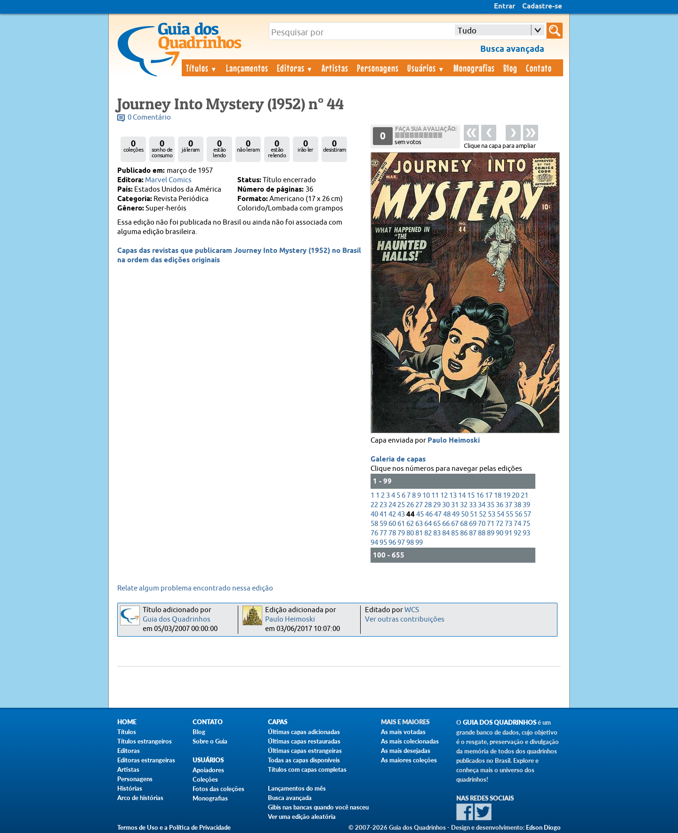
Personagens (378, 67)
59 (383, 523)
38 (517, 505)
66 (446, 523)
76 (374, 533)
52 (482, 514)
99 (419, 542)
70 (481, 523)
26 (410, 505)
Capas (277, 722)
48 (447, 514)
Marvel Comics (168, 180)
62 (410, 523)
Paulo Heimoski (454, 440)
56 (518, 514)
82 (428, 533)
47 (438, 514)
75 (526, 523)
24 (392, 505)
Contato (539, 67)
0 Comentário (149, 117)
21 (524, 495)
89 (490, 533)
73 (508, 523)
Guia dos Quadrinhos (176, 619)
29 (437, 505)
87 (472, 533)
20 (515, 495)
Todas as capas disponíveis (304, 760)
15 (471, 495)
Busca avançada (290, 797)
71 (490, 523)
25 (401, 505)
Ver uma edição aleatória (302, 816)
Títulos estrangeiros (144, 741)
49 (456, 514)
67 (455, 523)
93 (526, 533)
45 (420, 514)
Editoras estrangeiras (146, 760)
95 (383, 542)
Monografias (474, 67)
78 (392, 533)
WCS (411, 610)
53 (491, 514)
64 (428, 523)
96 (392, 542)
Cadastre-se (542, 6)
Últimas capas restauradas (304, 741)
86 (464, 533)
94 (374, 542)
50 (464, 514)
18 (497, 495)
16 (480, 495)
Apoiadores (208, 770)
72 (499, 523)
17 (488, 495)
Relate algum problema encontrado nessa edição (195, 588)
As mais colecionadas (410, 741)
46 (429, 514)
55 (509, 514)
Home (126, 722)
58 (374, 523)
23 (383, 505)
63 (419, 523)
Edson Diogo (543, 827)
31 (455, 505)
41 (383, 514)
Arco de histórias (140, 797)
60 (392, 523)
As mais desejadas (405, 750)
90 (499, 533)
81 (419, 533)
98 (410, 542)
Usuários (426, 67)
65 (437, 523)
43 (401, 514)
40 (374, 514)
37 (508, 505)
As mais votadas (403, 732)
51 (473, 514)
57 (527, 514)
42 (392, 514)
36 (499, 505)
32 (464, 505)
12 (444, 495)
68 (464, 523)
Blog (510, 67)
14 (462, 495)
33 (472, 505)
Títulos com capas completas (307, 769)
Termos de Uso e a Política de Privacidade (174, 827)
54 (500, 514)
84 (446, 533)
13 (453, 495)
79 (401, 533)
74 (517, 523)
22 (374, 505)
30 (446, 505)
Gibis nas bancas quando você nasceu (318, 807)
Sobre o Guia (210, 741)
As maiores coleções (409, 760)
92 (517, 533)
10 (426, 495)
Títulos (202, 67)
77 (383, 533)
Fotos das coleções (218, 789)
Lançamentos (247, 67)
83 (437, 533)
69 (472, 523)
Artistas (335, 67)
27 (419, 505)
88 (481, 533)
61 (401, 523)
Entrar (504, 6)
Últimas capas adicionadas (304, 732)
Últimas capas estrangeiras (305, 750)
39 (526, 505)
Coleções (205, 779)
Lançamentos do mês (297, 788)
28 (428, 505)
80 (410, 533)
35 (490, 505)
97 (401, 542)
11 (435, 495)
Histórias (129, 788)
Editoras (295, 67)
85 (455, 533)
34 (481, 505)
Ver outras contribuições (404, 619)
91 (508, 533)
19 (506, 495)
